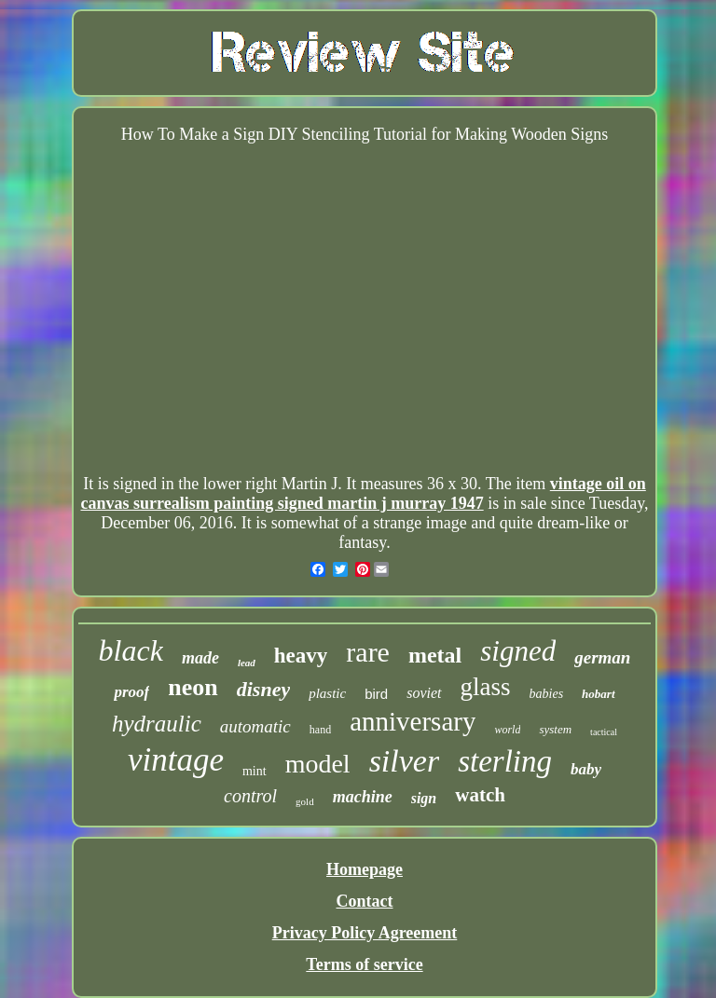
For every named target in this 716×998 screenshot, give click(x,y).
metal (434, 655)
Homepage (364, 869)
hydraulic (156, 723)
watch (480, 795)
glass (486, 687)
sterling (505, 761)
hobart (598, 694)
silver (404, 761)
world (507, 729)
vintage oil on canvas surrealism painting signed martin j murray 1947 (362, 493)
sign (424, 798)
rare (368, 651)
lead (246, 662)
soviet (423, 693)
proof (131, 692)
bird (376, 694)
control (250, 796)
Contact (364, 901)
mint (254, 771)
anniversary (412, 721)
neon (192, 687)
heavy (301, 655)
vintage (176, 760)
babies (547, 694)
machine (362, 796)
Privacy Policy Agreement (365, 932)
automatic (255, 726)
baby (586, 769)
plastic (327, 693)
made (200, 658)
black (131, 650)
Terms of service (364, 964)
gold (305, 801)
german (602, 657)
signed (518, 651)
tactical (603, 732)
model (318, 763)
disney (263, 689)
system (555, 729)
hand (320, 729)
